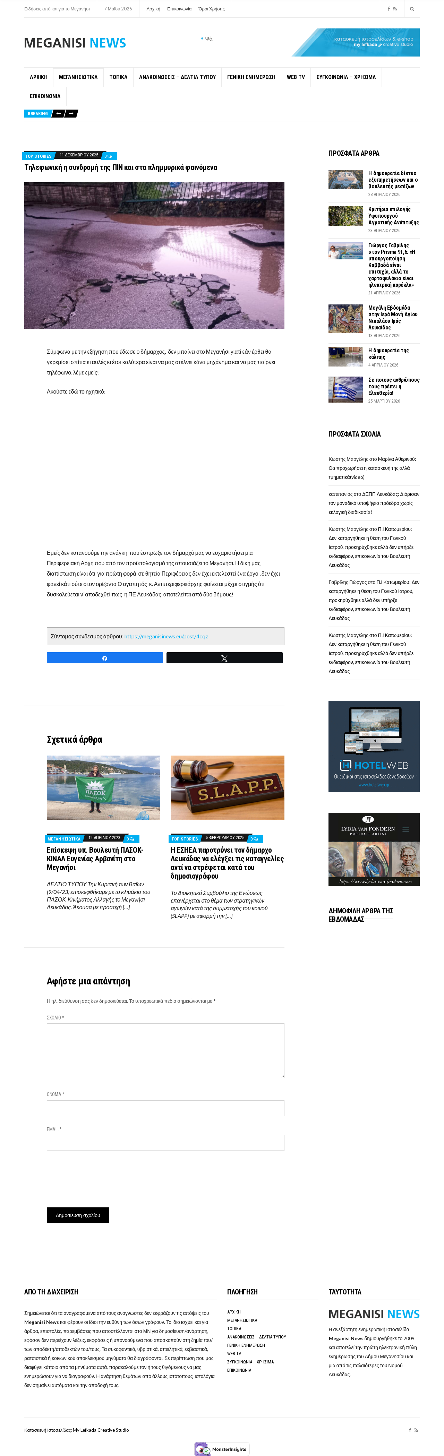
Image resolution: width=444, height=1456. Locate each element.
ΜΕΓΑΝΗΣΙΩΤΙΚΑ (78, 77)
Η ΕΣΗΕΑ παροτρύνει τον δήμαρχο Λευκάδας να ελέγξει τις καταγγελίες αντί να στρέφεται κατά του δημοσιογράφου (227, 863)
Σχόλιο (55, 1017)
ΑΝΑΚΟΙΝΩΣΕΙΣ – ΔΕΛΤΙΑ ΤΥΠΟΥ (177, 77)
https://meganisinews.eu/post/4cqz (166, 636)
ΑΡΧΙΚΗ (39, 77)
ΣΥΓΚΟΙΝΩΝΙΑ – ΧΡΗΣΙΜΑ (346, 77)
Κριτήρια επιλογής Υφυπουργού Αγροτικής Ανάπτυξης (393, 216)
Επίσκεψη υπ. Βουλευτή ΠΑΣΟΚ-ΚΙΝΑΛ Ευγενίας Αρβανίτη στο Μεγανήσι (95, 859)
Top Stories (38, 156)
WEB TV (296, 77)
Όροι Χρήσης (211, 8)
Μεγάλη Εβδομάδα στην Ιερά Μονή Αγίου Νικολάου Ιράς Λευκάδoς (393, 317)
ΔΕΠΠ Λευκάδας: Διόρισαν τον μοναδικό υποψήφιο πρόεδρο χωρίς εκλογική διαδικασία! (373, 503)
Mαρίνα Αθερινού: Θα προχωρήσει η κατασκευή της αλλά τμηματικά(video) (372, 468)
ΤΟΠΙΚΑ (118, 77)
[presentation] (99, 1176)
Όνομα (56, 1094)
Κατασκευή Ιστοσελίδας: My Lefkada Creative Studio (76, 1430)
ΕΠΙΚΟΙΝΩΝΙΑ (45, 96)
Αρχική (153, 8)
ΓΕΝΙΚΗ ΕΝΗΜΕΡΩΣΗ (251, 77)
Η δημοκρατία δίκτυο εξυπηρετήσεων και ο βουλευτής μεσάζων (393, 180)
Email (54, 1129)
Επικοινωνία (179, 8)
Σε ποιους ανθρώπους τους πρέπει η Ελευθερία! (393, 386)
